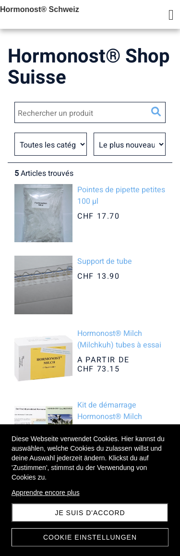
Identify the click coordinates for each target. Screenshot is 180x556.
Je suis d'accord (90, 513)
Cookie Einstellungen (90, 537)
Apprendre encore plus (46, 492)
